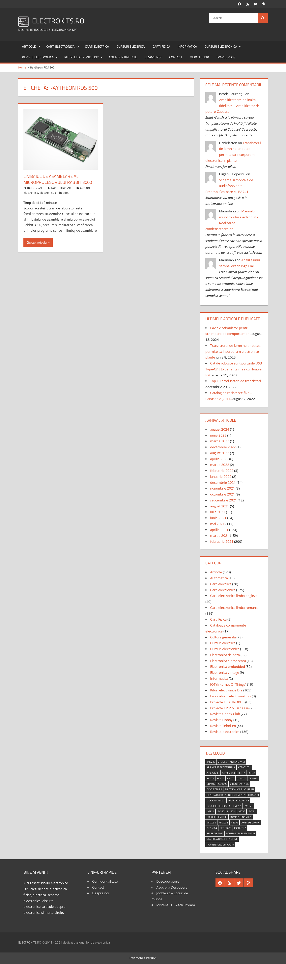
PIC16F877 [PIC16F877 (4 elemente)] (240, 828)
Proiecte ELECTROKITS (227, 702)
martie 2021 (219, 535)
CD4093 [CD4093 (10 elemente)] (222, 784)
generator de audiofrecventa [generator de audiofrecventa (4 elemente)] (226, 795)
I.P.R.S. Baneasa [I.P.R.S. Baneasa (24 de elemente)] (216, 800)
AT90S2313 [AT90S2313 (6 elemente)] (228, 773)
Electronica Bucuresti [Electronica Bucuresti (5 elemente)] (239, 789)
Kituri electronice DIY (83, 57)
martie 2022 (219, 464)
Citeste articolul (36, 242)
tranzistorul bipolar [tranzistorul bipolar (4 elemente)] (220, 844)
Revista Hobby (221, 719)
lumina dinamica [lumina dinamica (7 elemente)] (240, 817)
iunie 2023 (218, 435)
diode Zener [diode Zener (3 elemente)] (214, 789)
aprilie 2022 (219, 459)
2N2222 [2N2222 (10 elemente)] (211, 761)
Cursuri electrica (131, 46)
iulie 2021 (217, 512)
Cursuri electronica (223, 46)
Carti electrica (97, 46)
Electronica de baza (225, 655)
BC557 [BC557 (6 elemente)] (210, 778)
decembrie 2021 (223, 482)
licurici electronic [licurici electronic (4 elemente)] (219, 806)
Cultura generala (223, 637)
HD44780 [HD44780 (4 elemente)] (253, 795)
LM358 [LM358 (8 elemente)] (231, 811)
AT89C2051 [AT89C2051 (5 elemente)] (244, 767)
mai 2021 (217, 524)
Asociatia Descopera (171, 887)
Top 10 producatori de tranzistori (235, 381)
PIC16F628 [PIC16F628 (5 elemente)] (225, 828)
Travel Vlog (225, 57)
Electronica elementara (228, 660)
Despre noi (152, 57)
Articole (31, 46)
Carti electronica (62, 46)
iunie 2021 (218, 518)
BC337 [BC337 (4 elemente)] (241, 773)
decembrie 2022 (223, 447)
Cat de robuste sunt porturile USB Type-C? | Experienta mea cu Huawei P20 (233, 369)
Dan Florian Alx (61, 188)
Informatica (187, 46)
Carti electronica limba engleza (233, 595)
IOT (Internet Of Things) (228, 684)
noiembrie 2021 (222, 488)
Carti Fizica (161, 46)
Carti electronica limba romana (234, 607)
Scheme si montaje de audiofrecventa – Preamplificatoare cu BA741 (229, 186)
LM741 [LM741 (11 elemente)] (251, 811)
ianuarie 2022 (220, 476)
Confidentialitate (123, 57)
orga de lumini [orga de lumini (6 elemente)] (250, 822)
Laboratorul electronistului (230, 696)
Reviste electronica (40, 57)
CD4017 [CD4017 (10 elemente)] (211, 784)
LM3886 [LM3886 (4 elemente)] (211, 817)
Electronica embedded (55, 193)
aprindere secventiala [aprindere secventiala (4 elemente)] (221, 767)
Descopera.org (167, 881)
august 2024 (219, 429)
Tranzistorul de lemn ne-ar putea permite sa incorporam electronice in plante (234, 351)
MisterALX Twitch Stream (175, 905)
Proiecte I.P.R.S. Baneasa (229, 708)
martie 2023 (219, 441)
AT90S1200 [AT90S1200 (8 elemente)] (213, 773)
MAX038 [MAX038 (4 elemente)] (211, 822)
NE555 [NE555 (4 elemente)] (234, 822)
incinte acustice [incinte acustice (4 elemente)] (238, 800)
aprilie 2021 (219, 529)
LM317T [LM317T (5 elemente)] (248, 806)
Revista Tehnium (223, 725)
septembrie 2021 (223, 500)
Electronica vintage (224, 672)
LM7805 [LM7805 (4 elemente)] (222, 817)
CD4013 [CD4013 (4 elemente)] (253, 778)
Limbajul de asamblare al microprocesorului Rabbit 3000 (57, 179)
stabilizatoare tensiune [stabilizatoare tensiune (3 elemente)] (222, 839)
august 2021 (219, 506)
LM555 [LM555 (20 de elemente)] (241, 811)
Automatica (219, 578)
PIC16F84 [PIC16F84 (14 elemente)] (212, 828)
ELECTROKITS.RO (58, 20)
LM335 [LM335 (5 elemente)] (220, 811)
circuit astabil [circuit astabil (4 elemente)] (239, 784)
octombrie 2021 (222, 494)
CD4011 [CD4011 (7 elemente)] (241, 778)
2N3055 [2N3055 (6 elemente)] (222, 761)
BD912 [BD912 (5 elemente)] (220, 778)
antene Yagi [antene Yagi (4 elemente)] (237, 761)
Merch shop (199, 57)
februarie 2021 (221, 541)
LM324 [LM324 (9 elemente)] (210, 811)
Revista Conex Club (225, 713)
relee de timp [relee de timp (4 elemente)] (215, 833)
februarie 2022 (221, 470)
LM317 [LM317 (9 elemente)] (237, 806)
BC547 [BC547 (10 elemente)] (251, 773)
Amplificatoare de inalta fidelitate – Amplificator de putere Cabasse (232, 105)
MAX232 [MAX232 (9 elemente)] (223, 822)
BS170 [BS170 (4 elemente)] (230, 778)
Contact (175, 57)
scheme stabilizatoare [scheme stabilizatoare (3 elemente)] (240, 833)
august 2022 (219, 453)
